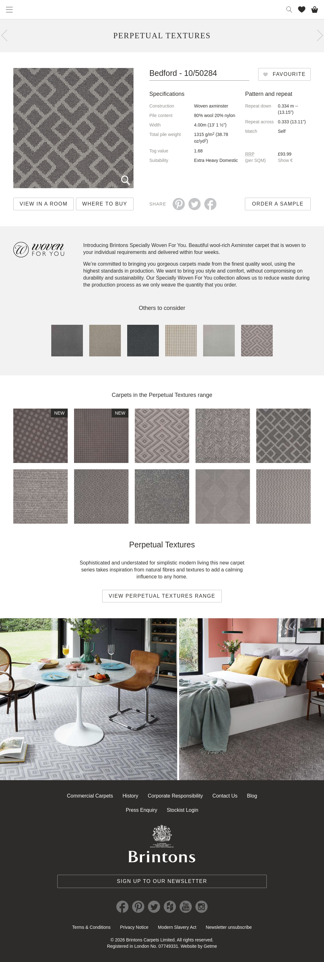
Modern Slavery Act (177, 927)
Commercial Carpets (90, 796)
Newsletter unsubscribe (229, 927)
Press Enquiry (141, 810)
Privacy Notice (134, 927)
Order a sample (278, 204)
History (130, 796)
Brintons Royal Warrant (162, 843)
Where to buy (104, 204)
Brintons (162, 9)
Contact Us (224, 796)
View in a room (43, 204)
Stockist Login (182, 810)
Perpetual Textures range (180, 395)
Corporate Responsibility (175, 796)
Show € (285, 160)
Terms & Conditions (91, 927)
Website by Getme (199, 946)
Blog (252, 796)
